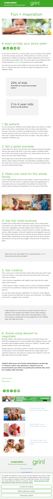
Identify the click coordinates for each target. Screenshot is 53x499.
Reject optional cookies (26, 491)
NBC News (6, 381)
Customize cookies (26, 495)
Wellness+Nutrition (26, 468)
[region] (26, 486)
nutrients (17, 62)
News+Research (27, 472)
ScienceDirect (7, 378)
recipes (42, 254)
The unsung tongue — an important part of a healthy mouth (39, 442)
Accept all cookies (26, 487)
